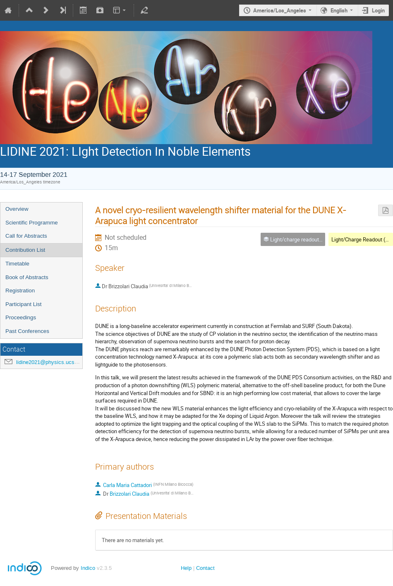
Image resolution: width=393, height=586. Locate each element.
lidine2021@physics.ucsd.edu (52, 362)
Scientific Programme (31, 222)
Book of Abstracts (26, 277)
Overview (17, 209)
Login (378, 10)
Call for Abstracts (26, 236)
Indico (88, 568)
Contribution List (25, 250)
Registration (20, 290)
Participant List (23, 304)
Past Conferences (27, 331)
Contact (205, 568)
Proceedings (20, 317)
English (339, 10)
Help (186, 568)
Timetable (17, 263)
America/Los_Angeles (279, 10)
